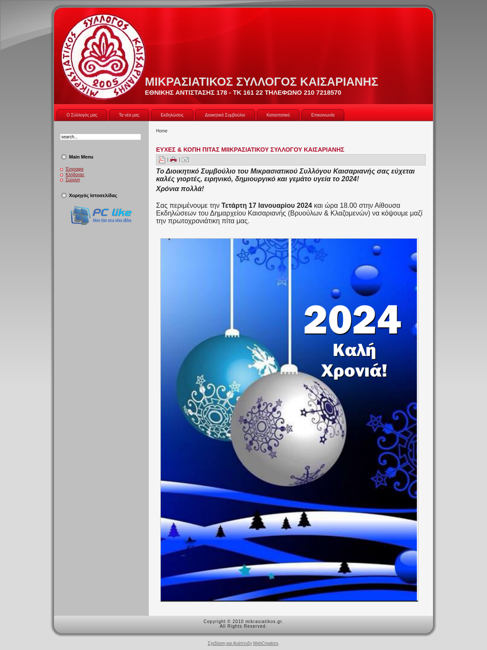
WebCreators (265, 643)
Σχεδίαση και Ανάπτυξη (229, 643)
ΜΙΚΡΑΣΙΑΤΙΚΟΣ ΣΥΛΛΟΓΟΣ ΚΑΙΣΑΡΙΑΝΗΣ (261, 81)
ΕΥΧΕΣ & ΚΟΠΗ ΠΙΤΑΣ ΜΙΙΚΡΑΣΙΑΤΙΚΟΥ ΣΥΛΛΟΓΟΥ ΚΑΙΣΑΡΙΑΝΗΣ (250, 149)
